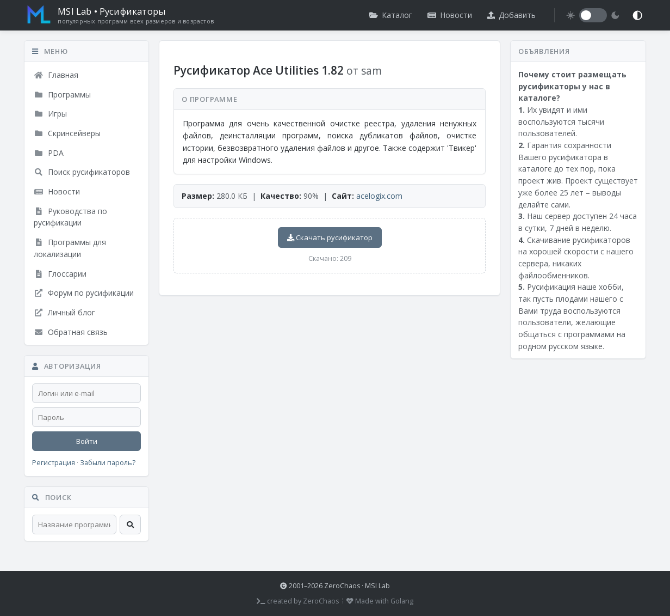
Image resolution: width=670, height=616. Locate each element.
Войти (86, 441)
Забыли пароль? (107, 462)
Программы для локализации (70, 248)
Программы (62, 94)
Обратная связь (71, 332)
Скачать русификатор (330, 237)
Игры (50, 113)
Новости (449, 15)
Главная (56, 75)
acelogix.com (379, 196)
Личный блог (64, 312)
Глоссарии (60, 274)
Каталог (390, 15)
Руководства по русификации (70, 217)
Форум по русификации (84, 293)
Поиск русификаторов (82, 172)
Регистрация (53, 462)
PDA (49, 153)
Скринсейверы (67, 133)
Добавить (511, 15)
